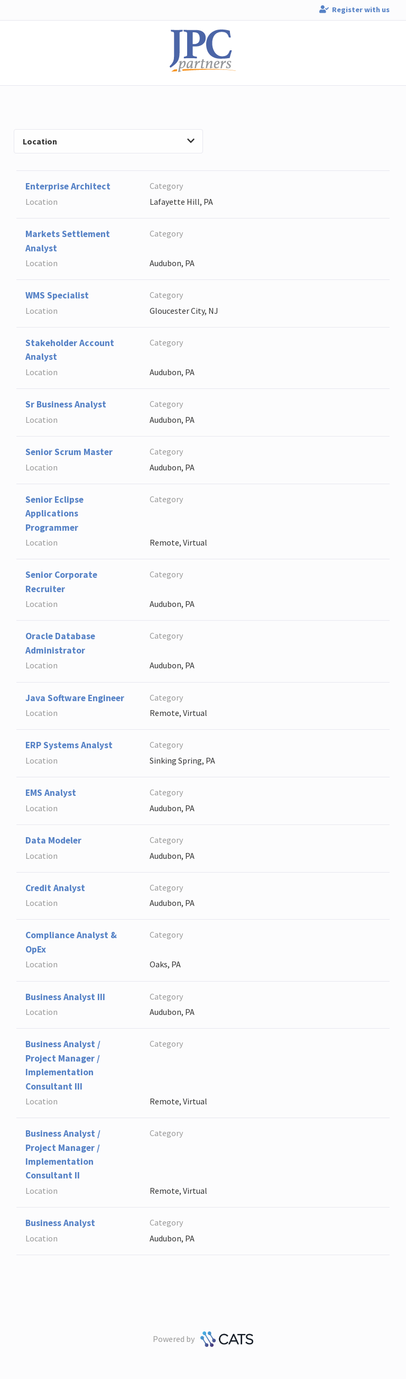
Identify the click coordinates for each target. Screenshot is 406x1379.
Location (109, 141)
